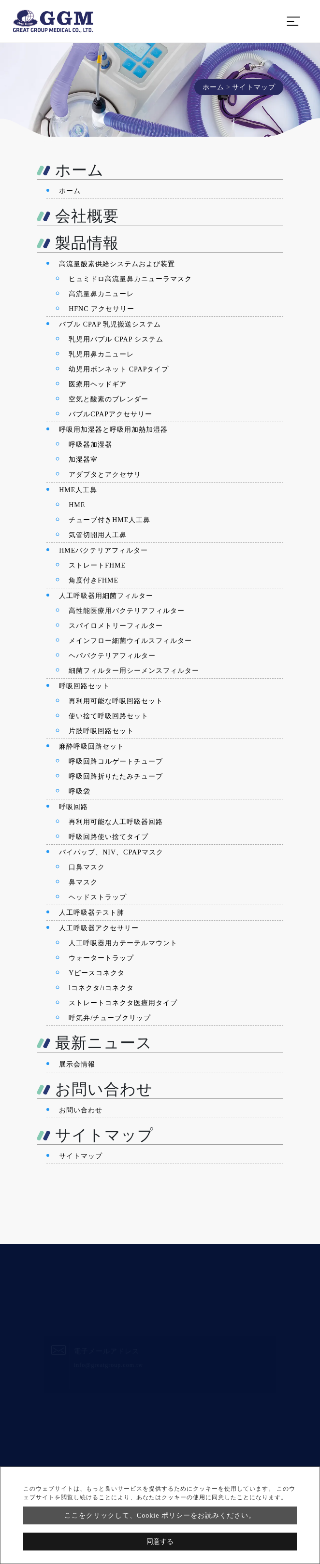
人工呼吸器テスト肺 (91, 912)
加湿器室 (83, 459)
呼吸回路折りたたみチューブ (116, 776)
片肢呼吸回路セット (101, 731)
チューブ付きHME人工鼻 (109, 520)
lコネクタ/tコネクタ (101, 988)
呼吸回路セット (84, 686)
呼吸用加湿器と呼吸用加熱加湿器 (113, 429)
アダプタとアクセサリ (105, 474)
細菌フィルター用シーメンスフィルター (134, 670)
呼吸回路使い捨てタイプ (108, 836)
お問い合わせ (80, 1110)
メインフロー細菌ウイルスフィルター (130, 640)
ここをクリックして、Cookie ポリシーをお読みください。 (160, 1515)
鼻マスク (83, 882)
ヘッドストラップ (98, 897)
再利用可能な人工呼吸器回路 (116, 821)
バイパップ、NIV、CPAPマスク (111, 852)
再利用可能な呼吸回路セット (116, 701)
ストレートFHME (97, 565)
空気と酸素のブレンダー (108, 399)
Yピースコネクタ (97, 973)
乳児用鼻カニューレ (101, 354)
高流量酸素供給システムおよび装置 (117, 264)
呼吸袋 (79, 791)
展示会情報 (77, 1064)
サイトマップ (80, 1156)
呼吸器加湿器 (90, 444)
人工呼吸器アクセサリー (99, 928)
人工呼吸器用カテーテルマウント (123, 943)
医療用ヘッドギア (98, 384)
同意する (160, 1541)
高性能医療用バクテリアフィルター (127, 610)
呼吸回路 (73, 806)
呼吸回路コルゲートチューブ (116, 761)
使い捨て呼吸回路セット (108, 716)
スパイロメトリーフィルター (116, 625)
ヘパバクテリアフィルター (112, 655)
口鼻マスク (87, 867)
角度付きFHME (93, 580)
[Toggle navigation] (293, 21)
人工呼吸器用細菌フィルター (106, 595)
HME (77, 505)
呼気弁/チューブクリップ (110, 1018)
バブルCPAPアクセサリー (110, 414)
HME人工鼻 (78, 490)
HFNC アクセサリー (101, 309)
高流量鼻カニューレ (101, 294)
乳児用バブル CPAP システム (116, 339)
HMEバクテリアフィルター (103, 550)
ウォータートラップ (101, 958)
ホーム (213, 87)
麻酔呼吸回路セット (91, 746)
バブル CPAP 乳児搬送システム (110, 324)
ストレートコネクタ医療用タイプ (123, 1003)
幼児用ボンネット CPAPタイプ (119, 369)
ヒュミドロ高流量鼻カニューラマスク (130, 279)
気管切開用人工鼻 (98, 535)
